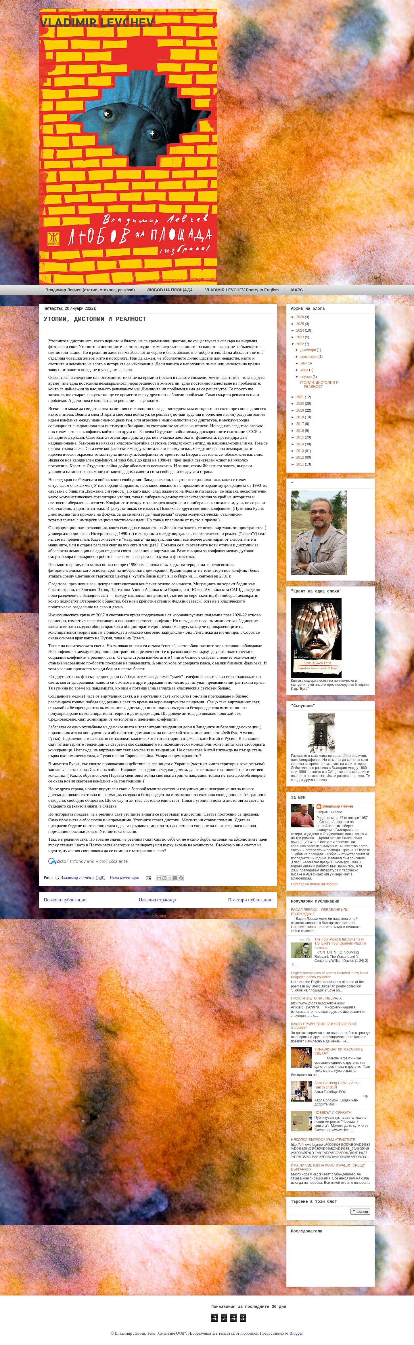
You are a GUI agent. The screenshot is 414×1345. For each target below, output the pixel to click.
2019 (300, 411)
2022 (300, 344)
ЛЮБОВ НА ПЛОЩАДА (170, 290)
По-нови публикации (65, 900)
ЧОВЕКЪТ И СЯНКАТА (333, 1113)
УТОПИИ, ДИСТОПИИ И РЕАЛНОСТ (95, 319)
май (304, 363)
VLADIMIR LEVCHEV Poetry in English (242, 290)
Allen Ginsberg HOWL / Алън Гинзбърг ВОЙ (337, 1085)
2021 (300, 397)
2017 (300, 424)
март (304, 370)
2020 (300, 404)
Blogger (296, 1333)
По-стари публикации (250, 900)
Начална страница (157, 900)
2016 (300, 431)
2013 (300, 451)
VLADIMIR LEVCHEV (96, 22)
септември (309, 357)
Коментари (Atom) (171, 915)
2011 (300, 464)
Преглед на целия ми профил (314, 884)
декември (308, 350)
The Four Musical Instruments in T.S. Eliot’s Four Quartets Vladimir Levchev (340, 943)
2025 (300, 324)
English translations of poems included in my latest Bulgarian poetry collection (329, 975)
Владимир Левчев (337, 806)
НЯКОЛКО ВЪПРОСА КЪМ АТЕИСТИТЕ (323, 1140)
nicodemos (249, 1333)
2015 (300, 437)
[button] (54, 863)
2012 (300, 457)
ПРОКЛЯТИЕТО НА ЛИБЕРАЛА (316, 998)
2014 (300, 444)
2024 (300, 330)
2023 (300, 337)
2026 (300, 317)
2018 (300, 417)
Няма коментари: (125, 877)
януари (306, 377)
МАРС (297, 290)
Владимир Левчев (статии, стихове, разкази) (90, 290)
